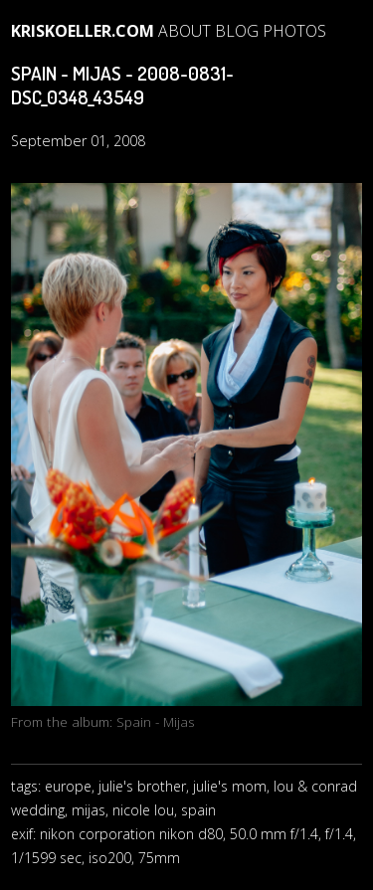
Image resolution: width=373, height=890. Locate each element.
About (184, 31)
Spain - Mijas (155, 721)
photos (294, 31)
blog (237, 31)
